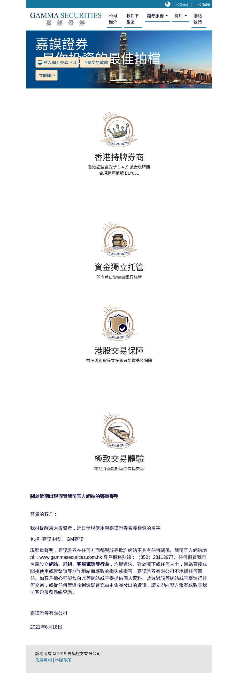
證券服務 (156, 15)
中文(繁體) (203, 4)
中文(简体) (181, 4)
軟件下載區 (132, 18)
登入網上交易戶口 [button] (57, 62)
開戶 (179, 15)
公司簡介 (113, 18)
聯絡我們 (198, 18)
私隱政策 (63, 659)
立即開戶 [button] (46, 75)
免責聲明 (43, 659)
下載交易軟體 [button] (95, 62)
